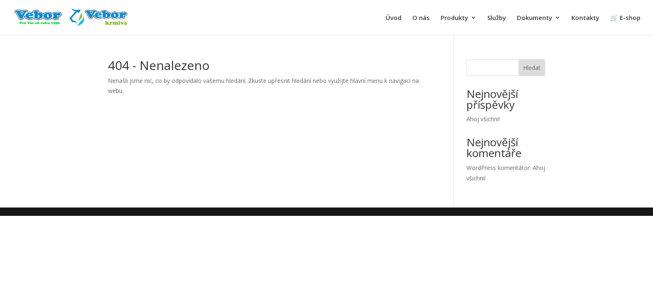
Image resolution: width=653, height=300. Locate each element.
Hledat (532, 68)
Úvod (393, 18)
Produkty (454, 18)
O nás (421, 18)
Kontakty (585, 18)
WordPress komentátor (498, 168)
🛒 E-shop (625, 18)
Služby (496, 18)
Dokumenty (534, 18)
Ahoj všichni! (483, 119)
